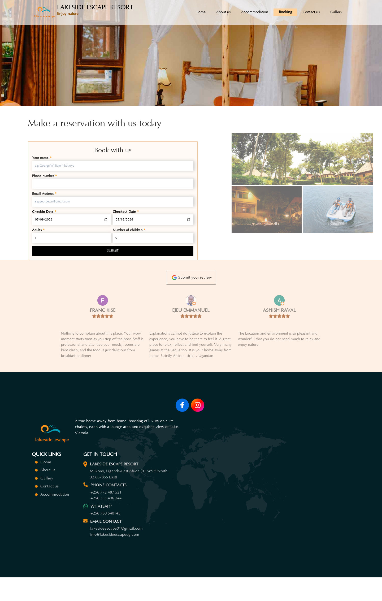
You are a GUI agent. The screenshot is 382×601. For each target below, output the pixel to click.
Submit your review (191, 286)
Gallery (336, 12)
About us (223, 12)
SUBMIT (113, 250)
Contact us (311, 12)
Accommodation (254, 12)
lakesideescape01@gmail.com (116, 551)
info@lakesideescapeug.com (114, 557)
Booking (285, 12)
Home (201, 12)
